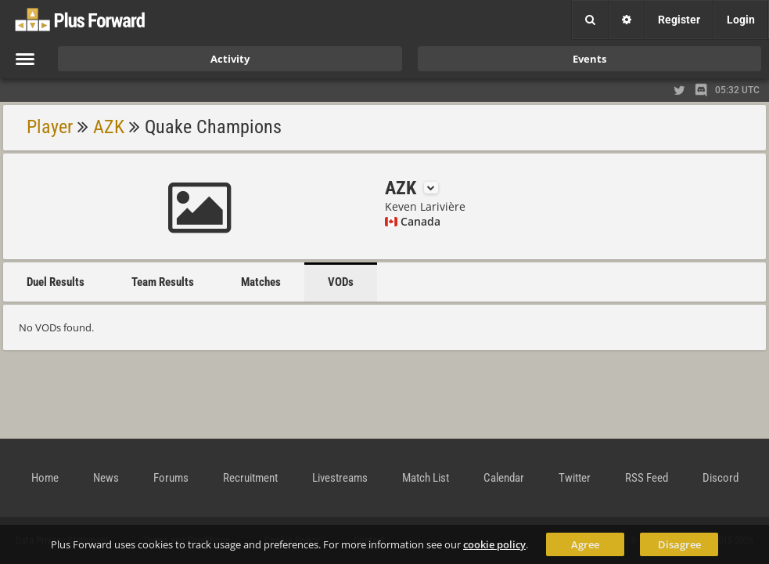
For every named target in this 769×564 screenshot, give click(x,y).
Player (50, 127)
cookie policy (494, 544)
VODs (341, 282)
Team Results (162, 282)
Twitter (575, 478)
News (106, 478)
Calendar (503, 478)
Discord (720, 478)
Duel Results (55, 282)
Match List (425, 478)
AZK (108, 127)
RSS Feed (646, 478)
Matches (261, 282)
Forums (171, 478)
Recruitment (250, 478)
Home (45, 478)
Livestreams (340, 478)
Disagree (679, 544)
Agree (585, 544)
